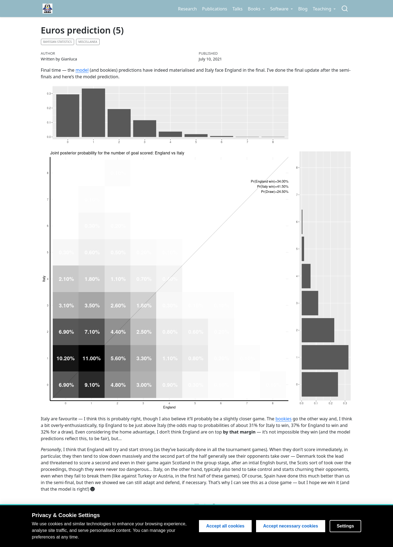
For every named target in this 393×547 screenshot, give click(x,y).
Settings (345, 526)
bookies (284, 419)
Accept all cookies (225, 526)
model (82, 70)
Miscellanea (87, 42)
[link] (256, 8)
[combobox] (344, 9)
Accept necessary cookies (290, 526)
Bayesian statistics (57, 42)
